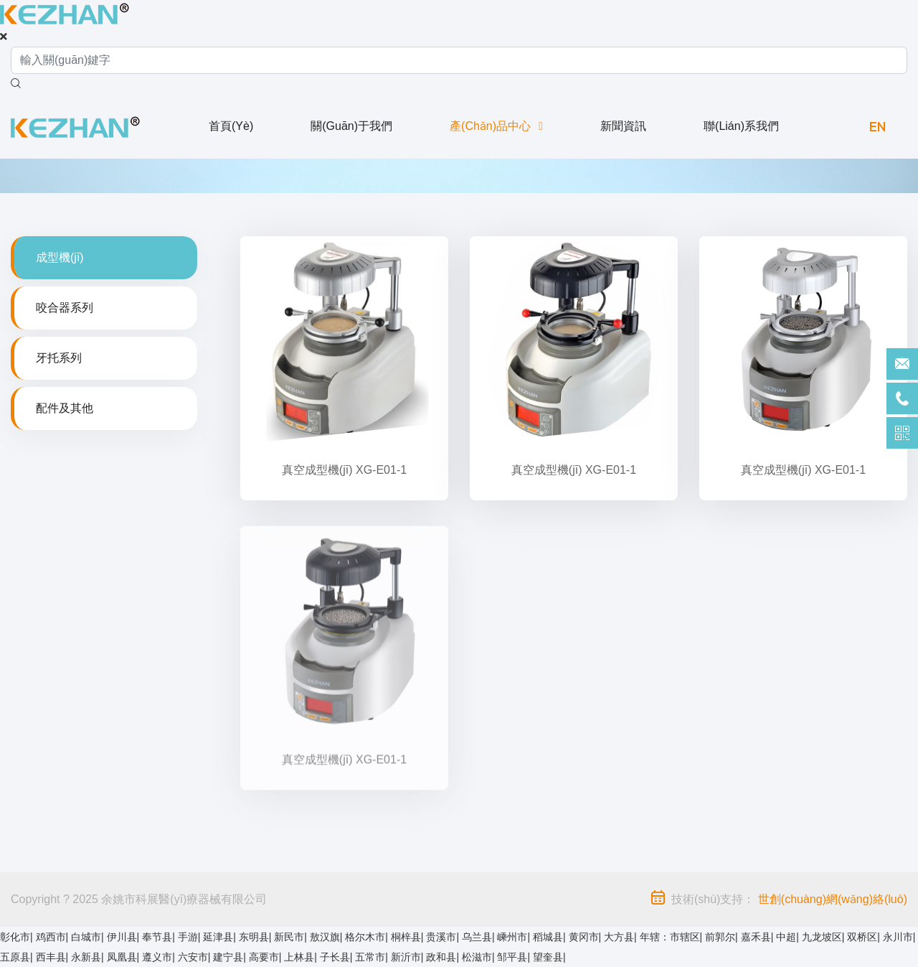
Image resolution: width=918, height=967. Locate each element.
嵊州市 (512, 937)
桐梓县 (406, 937)
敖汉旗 (325, 937)
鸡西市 (51, 937)
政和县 (441, 957)
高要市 (264, 957)
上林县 (299, 957)
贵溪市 (441, 937)
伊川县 (122, 937)
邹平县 (512, 957)
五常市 (370, 957)
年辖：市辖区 (670, 937)
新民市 (289, 937)
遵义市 (157, 957)
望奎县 (548, 957)
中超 (786, 937)
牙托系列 (59, 358)
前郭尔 (720, 937)
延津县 (218, 937)
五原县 (15, 957)
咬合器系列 (64, 308)
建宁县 (228, 957)
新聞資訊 (623, 126)
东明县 (254, 937)
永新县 (86, 957)
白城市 (86, 937)
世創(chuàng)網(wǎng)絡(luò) (832, 899)
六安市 (193, 957)
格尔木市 (365, 937)
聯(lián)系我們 (741, 126)
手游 (188, 937)
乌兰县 (477, 937)
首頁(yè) (231, 126)
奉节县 (157, 937)
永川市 (898, 937)
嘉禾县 (756, 937)
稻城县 (548, 937)
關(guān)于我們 (351, 126)
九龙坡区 (822, 937)
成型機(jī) (60, 257)
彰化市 (15, 937)
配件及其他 (64, 408)
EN (877, 126)
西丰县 (51, 957)
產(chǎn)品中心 (490, 126)
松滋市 (477, 957)
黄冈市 (584, 937)
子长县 (335, 957)
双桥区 (862, 937)
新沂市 (406, 957)
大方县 (619, 937)
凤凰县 (122, 957)
